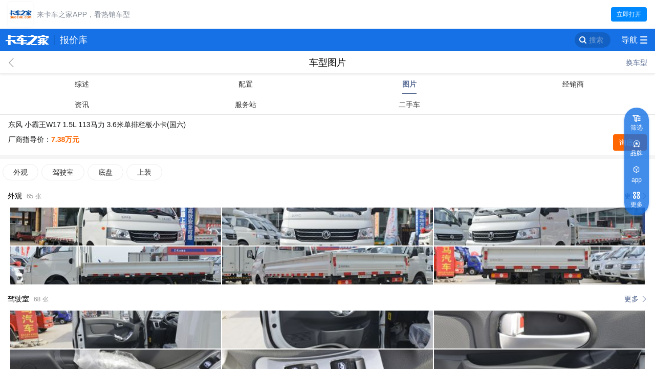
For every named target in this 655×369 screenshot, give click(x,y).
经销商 (573, 84)
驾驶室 (63, 172)
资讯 (82, 104)
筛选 (636, 127)
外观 (20, 172)
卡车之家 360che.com (27, 40)
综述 (82, 84)
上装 (144, 172)
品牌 (636, 153)
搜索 (596, 40)
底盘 (105, 172)
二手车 (409, 104)
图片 (409, 84)
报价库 (74, 40)
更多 (631, 299)
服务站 (245, 104)
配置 (245, 84)
